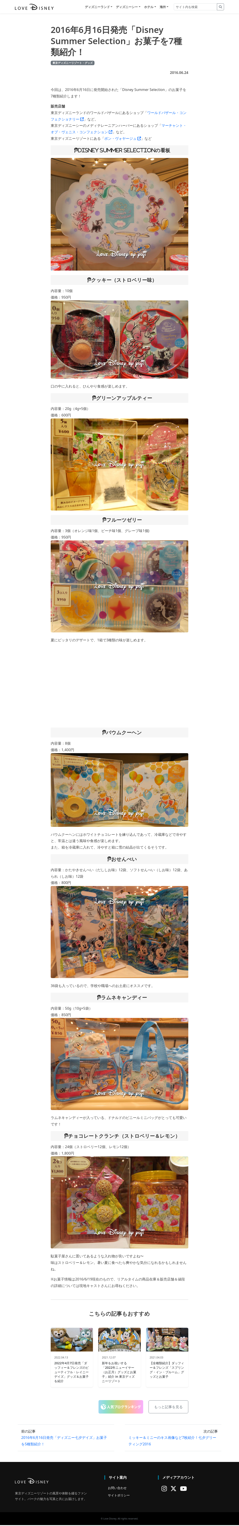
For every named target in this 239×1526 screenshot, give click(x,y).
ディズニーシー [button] (127, 7)
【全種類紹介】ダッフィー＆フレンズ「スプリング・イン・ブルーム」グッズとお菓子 (167, 1370)
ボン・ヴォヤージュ (122, 139)
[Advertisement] (119, 686)
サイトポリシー (119, 1496)
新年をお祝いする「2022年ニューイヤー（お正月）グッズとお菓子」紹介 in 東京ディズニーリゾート (119, 1373)
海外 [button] (163, 7)
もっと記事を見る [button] (168, 1407)
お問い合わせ (117, 1489)
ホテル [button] (148, 7)
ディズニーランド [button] (97, 7)
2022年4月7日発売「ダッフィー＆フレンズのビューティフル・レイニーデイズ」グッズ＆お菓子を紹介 (71, 1373)
